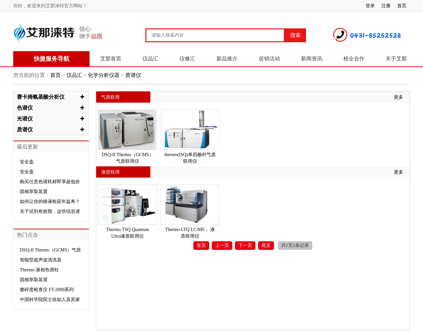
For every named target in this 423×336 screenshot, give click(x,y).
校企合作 (354, 58)
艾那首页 (110, 58)
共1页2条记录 (295, 245)
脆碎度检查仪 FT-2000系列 (47, 289)
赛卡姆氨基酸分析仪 (40, 97)
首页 (401, 5)
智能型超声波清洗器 (40, 259)
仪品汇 (150, 58)
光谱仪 (25, 119)
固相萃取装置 (34, 191)
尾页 (266, 245)
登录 (370, 5)
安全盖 (27, 161)
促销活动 (269, 58)
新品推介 (227, 58)
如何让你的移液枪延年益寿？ (50, 201)
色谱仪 (25, 108)
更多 (398, 97)
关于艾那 (396, 58)
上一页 (222, 245)
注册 (386, 5)
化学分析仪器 (104, 75)
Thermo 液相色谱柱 (39, 269)
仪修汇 (187, 58)
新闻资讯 (311, 58)
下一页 (245, 245)
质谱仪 (132, 75)
